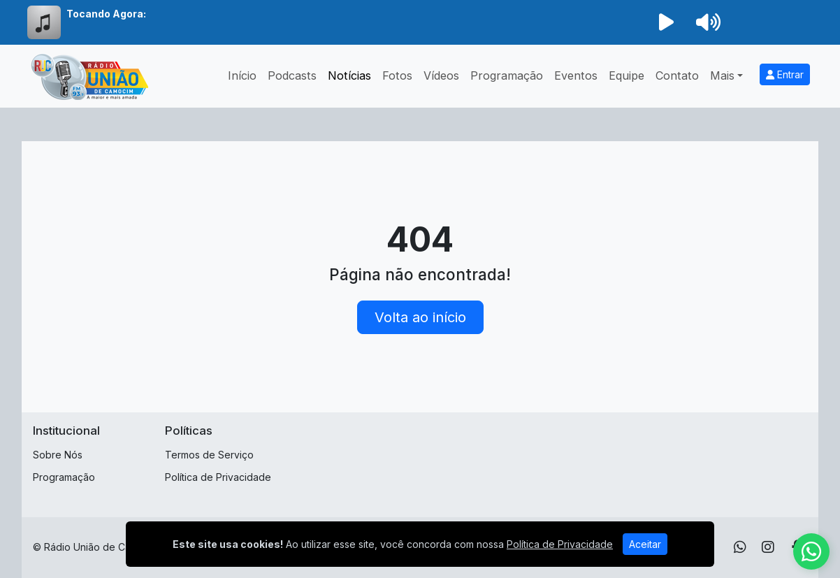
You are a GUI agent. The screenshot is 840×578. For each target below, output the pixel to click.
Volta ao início (420, 317)
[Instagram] (768, 547)
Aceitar (645, 544)
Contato (677, 75)
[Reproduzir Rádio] (666, 22)
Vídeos (441, 75)
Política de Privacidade (218, 477)
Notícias (349, 75)
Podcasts (292, 75)
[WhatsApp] (740, 547)
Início (242, 75)
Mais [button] (722, 75)
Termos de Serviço (209, 455)
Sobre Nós (57, 455)
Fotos (397, 75)
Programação (506, 75)
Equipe (626, 75)
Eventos (576, 75)
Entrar (785, 74)
